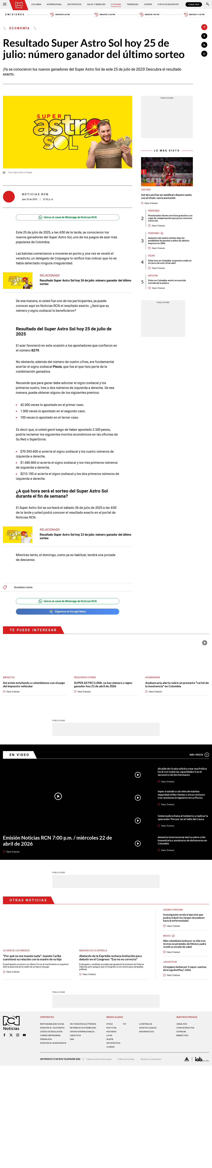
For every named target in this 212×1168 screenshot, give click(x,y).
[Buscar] (207, 4)
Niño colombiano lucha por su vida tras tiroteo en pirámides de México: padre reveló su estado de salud (185, 945)
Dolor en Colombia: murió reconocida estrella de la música (167, 283)
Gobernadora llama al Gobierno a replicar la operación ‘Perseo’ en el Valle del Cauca (183, 818)
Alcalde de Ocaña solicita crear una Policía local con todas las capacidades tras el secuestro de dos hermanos (183, 772)
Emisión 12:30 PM (104, 15)
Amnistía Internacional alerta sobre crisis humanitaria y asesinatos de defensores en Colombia (183, 841)
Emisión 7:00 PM (150, 15)
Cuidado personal (173, 910)
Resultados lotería (23, 587)
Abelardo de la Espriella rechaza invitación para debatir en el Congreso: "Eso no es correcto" (110, 958)
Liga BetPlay (170, 963)
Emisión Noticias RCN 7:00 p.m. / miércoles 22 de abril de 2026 (55, 841)
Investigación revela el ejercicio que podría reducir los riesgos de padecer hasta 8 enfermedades (184, 918)
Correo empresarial (51, 1039)
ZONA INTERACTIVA (185, 1029)
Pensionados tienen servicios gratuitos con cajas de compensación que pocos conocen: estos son (170, 219)
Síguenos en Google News (67, 612)
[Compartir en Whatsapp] (204, 54)
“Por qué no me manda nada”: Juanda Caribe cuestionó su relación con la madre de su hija (32, 958)
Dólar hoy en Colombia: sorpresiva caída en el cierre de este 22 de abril (170, 263)
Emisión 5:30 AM (59, 15)
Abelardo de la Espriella (93, 951)
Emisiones (13, 14)
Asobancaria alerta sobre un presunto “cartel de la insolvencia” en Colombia (177, 685)
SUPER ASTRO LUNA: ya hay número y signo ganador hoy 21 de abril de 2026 (103, 685)
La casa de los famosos (16, 951)
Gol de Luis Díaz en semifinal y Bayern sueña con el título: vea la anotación (163, 197)
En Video (20, 756)
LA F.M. (109, 1037)
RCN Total (111, 1029)
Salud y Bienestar (96, 4)
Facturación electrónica (83, 1025)
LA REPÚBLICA (146, 1025)
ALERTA (110, 1041)
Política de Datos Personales (99, 1062)
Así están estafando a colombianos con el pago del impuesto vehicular (34, 685)
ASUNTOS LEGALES (148, 1029)
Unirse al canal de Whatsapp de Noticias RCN (67, 218)
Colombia (37, 4)
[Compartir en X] (204, 45)
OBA (72, 1043)
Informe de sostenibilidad (78, 1030)
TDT (125, 1025)
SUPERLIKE (181, 1033)
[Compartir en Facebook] (204, 36)
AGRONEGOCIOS (147, 1033)
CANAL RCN (193, 4)
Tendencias (133, 4)
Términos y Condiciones (153, 1062)
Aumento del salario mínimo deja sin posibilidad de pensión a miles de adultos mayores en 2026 (169, 242)
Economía (116, 4)
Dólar (151, 256)
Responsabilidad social (53, 1025)
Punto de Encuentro (168, 4)
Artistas (153, 277)
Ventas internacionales (83, 1035)
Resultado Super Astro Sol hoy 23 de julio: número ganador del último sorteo (82, 536)
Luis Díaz (146, 190)
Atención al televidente (53, 1029)
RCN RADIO (111, 1033)
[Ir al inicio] (19, 5)
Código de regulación (51, 1035)
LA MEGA (110, 1048)
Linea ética (76, 1039)
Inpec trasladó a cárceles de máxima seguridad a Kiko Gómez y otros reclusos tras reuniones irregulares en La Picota (182, 795)
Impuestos (9, 678)
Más (199, 755)
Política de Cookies (127, 1062)
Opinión (148, 4)
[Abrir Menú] (4, 4)
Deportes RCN (74, 4)
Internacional (54, 4)
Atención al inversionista (47, 1048)
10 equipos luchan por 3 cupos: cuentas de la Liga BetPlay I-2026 (185, 970)
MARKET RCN (182, 1037)
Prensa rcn (46, 1043)
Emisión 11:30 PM (196, 15)
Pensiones (153, 211)
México (167, 937)
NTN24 (109, 1025)
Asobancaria (152, 678)
